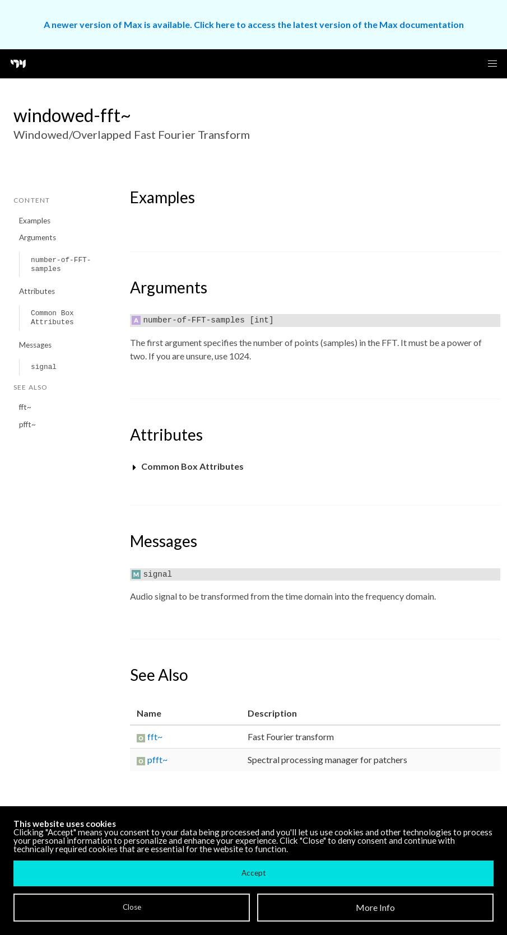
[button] (492, 63)
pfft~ (27, 424)
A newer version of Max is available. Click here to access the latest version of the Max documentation (254, 24)
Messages (35, 344)
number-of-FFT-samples (61, 264)
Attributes (37, 291)
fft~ (25, 407)
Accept (253, 872)
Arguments (37, 237)
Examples (34, 220)
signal (44, 367)
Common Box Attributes (52, 317)
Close (132, 907)
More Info (375, 907)
